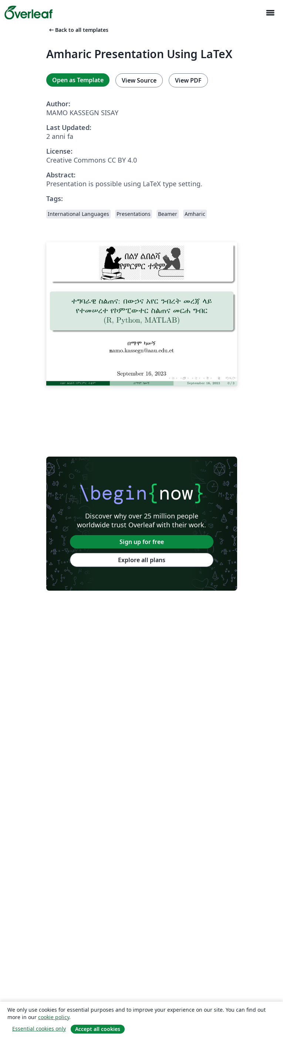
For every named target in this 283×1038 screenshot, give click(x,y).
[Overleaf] (28, 12)
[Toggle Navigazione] (270, 12)
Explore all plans (141, 560)
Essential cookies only (39, 1028)
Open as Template (78, 80)
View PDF (188, 80)
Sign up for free (141, 542)
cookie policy (53, 1017)
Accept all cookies (97, 1028)
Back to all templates (78, 29)
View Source (139, 80)
